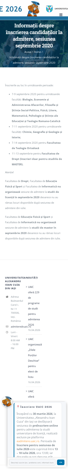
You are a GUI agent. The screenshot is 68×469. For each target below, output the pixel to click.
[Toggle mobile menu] (61, 15)
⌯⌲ (60, 462)
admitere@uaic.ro (16, 326)
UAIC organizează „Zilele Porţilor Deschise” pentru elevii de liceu (34, 358)
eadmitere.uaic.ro (28, 441)
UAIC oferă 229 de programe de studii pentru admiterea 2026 (34, 305)
